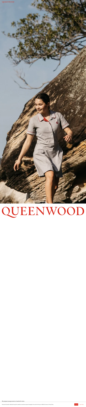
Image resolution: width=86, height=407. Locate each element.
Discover (53, 1)
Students (66, 1)
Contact (76, 1)
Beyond (71, 1)
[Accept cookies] (76, 404)
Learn (62, 1)
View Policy (82, 404)
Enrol (58, 1)
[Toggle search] (83, 2)
